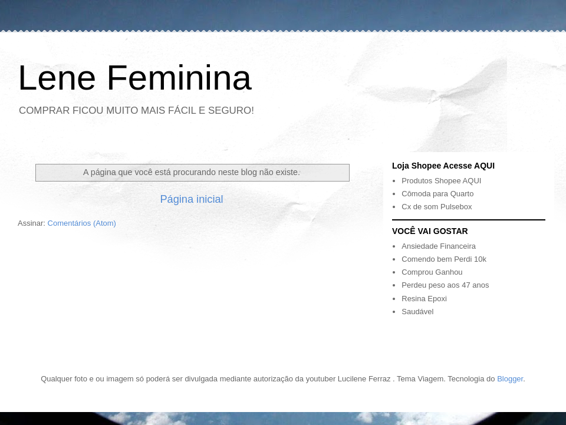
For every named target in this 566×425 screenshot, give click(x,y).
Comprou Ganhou (432, 272)
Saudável (417, 311)
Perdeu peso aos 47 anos (445, 285)
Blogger (510, 378)
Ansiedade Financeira (439, 246)
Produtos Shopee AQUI (441, 180)
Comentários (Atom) (82, 223)
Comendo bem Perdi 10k (444, 259)
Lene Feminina (135, 77)
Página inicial (191, 199)
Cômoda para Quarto (437, 193)
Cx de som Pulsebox (437, 206)
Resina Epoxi (424, 298)
